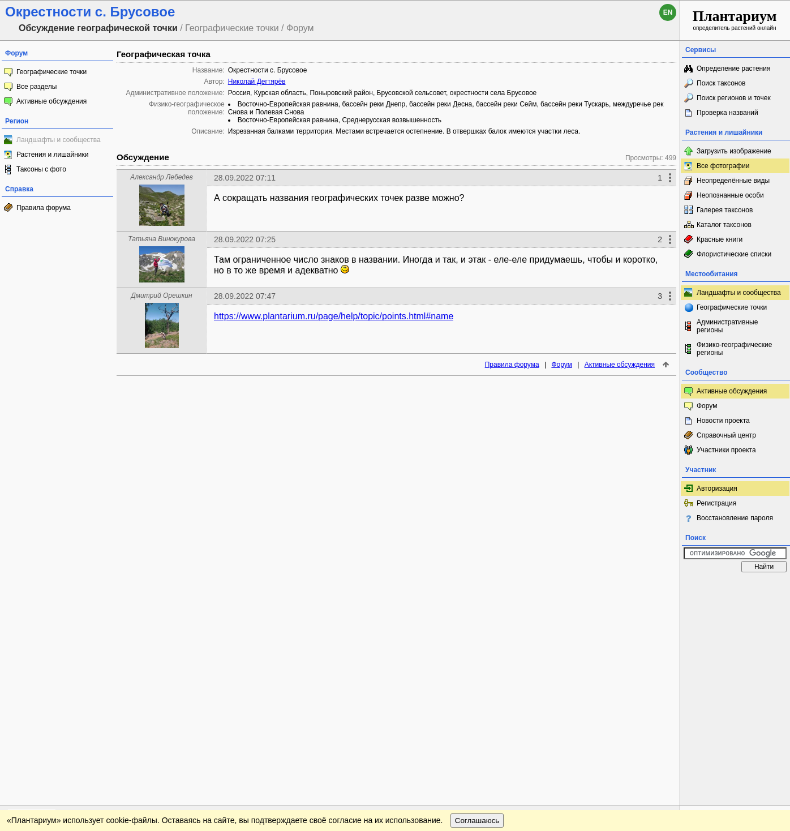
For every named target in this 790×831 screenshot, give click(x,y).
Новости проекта (723, 421)
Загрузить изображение (734, 151)
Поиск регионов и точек (734, 98)
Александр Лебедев (161, 177)
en (668, 12)
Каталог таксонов (724, 225)
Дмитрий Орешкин (161, 295)
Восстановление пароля (735, 518)
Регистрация (716, 503)
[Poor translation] (41, 671)
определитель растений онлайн (735, 19)
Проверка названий (727, 113)
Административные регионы (727, 326)
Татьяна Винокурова (161, 239)
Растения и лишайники (52, 155)
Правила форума (43, 208)
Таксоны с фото (41, 169)
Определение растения (733, 68)
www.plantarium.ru (735, 588)
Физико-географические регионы (734, 349)
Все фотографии (723, 166)
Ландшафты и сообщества (58, 140)
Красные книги (719, 239)
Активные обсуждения (51, 101)
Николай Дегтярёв (257, 81)
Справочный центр (726, 435)
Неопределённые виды (733, 181)
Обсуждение (143, 157)
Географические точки (51, 72)
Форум (561, 365)
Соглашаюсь (477, 611)
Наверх (662, 588)
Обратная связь (86, 588)
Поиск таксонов (721, 83)
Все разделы (36, 87)
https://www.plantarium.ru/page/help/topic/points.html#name (333, 316)
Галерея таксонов (725, 210)
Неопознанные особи (730, 195)
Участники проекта (726, 450)
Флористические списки (734, 254)
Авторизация (717, 488)
